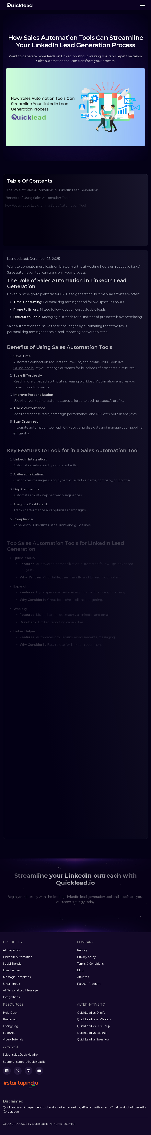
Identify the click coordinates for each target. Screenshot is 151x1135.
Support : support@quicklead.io (24, 1062)
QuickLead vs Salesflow (93, 1039)
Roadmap (10, 1019)
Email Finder (11, 970)
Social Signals (12, 963)
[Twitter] (18, 1071)
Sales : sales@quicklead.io (20, 1054)
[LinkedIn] (7, 1071)
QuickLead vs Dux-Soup (93, 1026)
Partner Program (88, 984)
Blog (80, 970)
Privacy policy (86, 957)
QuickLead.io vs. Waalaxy (94, 1019)
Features (9, 1033)
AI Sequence (12, 950)
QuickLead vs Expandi (92, 1033)
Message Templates (17, 977)
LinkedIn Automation (17, 957)
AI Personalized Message (20, 990)
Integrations (11, 997)
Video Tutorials (13, 1039)
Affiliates (83, 977)
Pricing (82, 950)
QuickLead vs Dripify (91, 1012)
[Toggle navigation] (142, 5)
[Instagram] (28, 1071)
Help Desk (10, 1012)
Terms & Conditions (90, 963)
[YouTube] (39, 1071)
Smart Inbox (11, 984)
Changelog (10, 1026)
